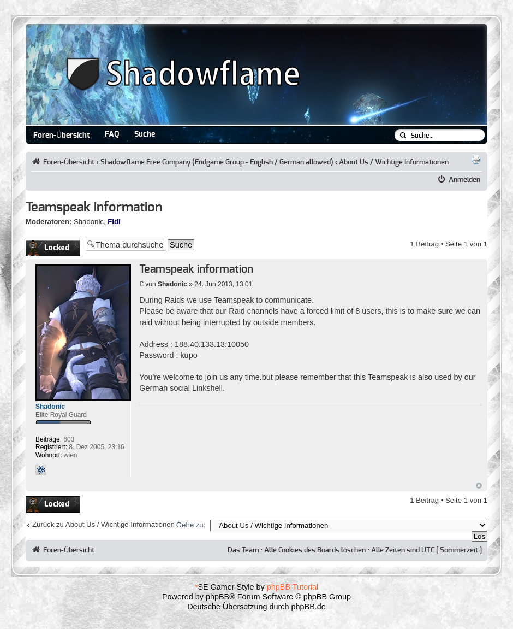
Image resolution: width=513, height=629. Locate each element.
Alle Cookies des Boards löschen (315, 550)
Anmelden (464, 180)
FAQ (112, 134)
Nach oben (479, 486)
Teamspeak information (94, 207)
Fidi (114, 221)
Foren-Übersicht (61, 135)
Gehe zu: (191, 525)
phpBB (217, 596)
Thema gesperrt (53, 248)
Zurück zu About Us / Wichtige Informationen (103, 524)
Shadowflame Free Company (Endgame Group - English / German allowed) (216, 162)
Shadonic (89, 221)
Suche (144, 134)
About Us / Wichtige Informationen (394, 162)
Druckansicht (476, 159)
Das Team (243, 550)
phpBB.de (308, 606)
